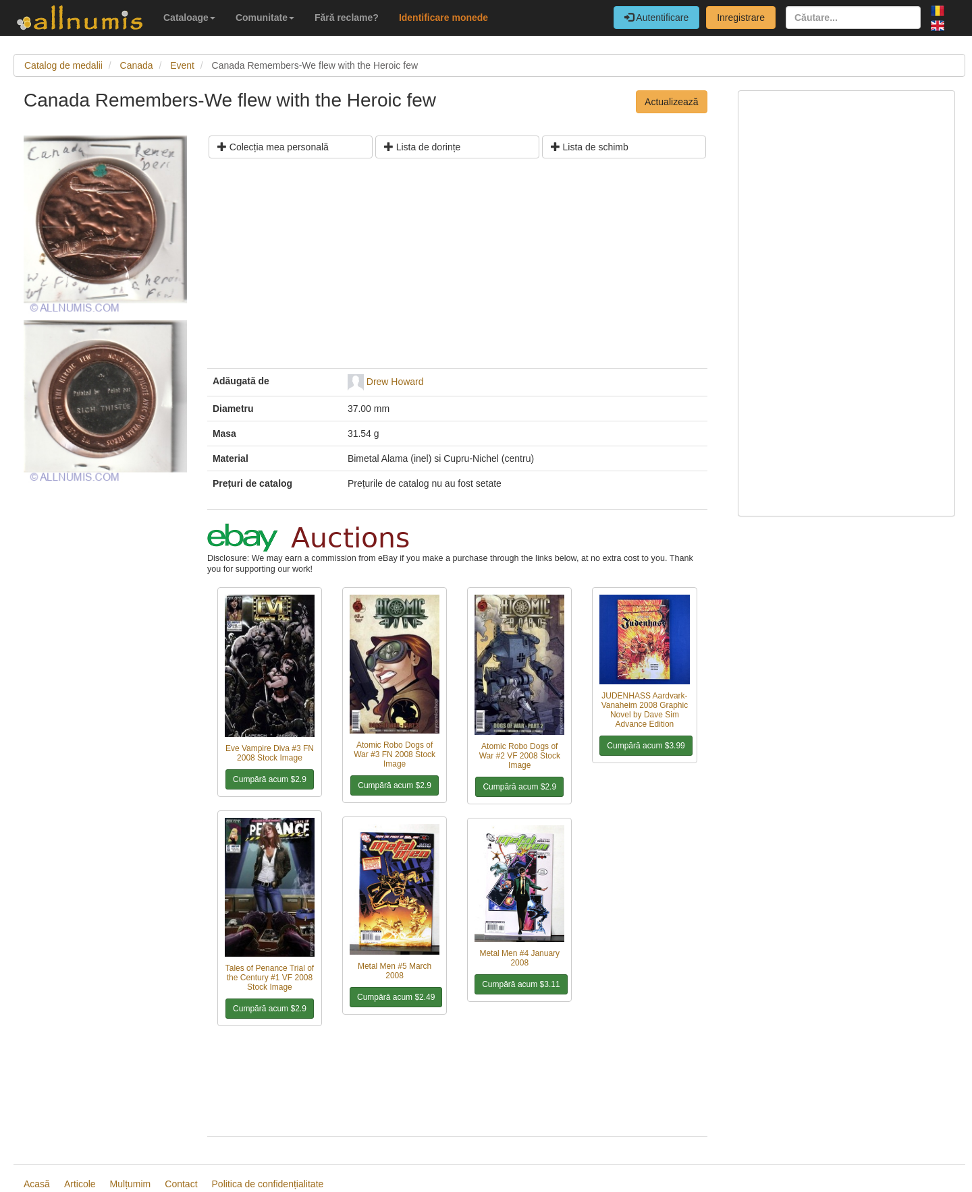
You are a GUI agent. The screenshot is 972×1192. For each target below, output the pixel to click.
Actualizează (671, 101)
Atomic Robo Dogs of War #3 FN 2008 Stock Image (394, 754)
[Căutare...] (853, 17)
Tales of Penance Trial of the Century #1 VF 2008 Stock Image (269, 977)
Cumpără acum (269, 779)
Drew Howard (395, 381)
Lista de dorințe (422, 147)
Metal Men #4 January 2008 (519, 958)
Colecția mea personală (273, 147)
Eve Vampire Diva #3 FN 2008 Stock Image (269, 753)
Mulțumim (130, 1184)
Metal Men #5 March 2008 (394, 970)
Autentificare (656, 17)
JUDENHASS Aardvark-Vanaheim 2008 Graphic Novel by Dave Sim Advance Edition (644, 710)
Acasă (37, 1184)
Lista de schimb (589, 147)
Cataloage (189, 17)
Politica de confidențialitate (268, 1184)
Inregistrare (741, 17)
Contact (181, 1184)
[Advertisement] (457, 268)
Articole (80, 1184)
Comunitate (265, 17)
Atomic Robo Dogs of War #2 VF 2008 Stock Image (519, 756)
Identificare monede (443, 17)
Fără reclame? (347, 17)
